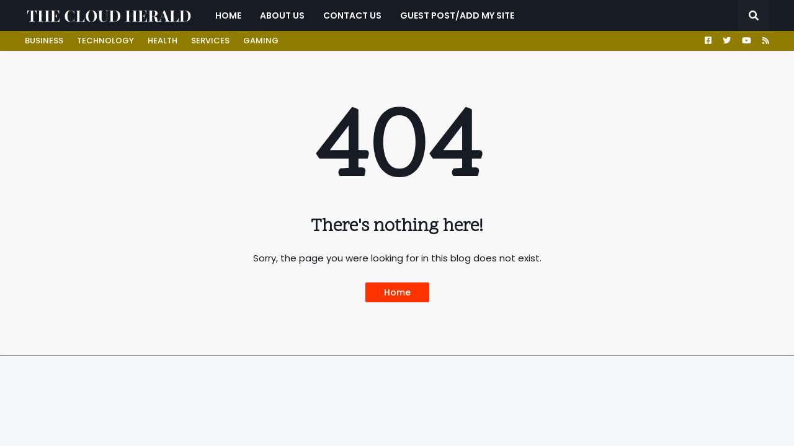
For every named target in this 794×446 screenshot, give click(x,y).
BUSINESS (44, 40)
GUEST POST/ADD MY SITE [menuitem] (457, 15)
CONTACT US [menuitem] (352, 15)
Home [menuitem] (228, 15)
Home (397, 292)
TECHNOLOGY (105, 40)
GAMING (261, 40)
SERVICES (210, 40)
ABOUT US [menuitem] (282, 15)
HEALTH (162, 40)
